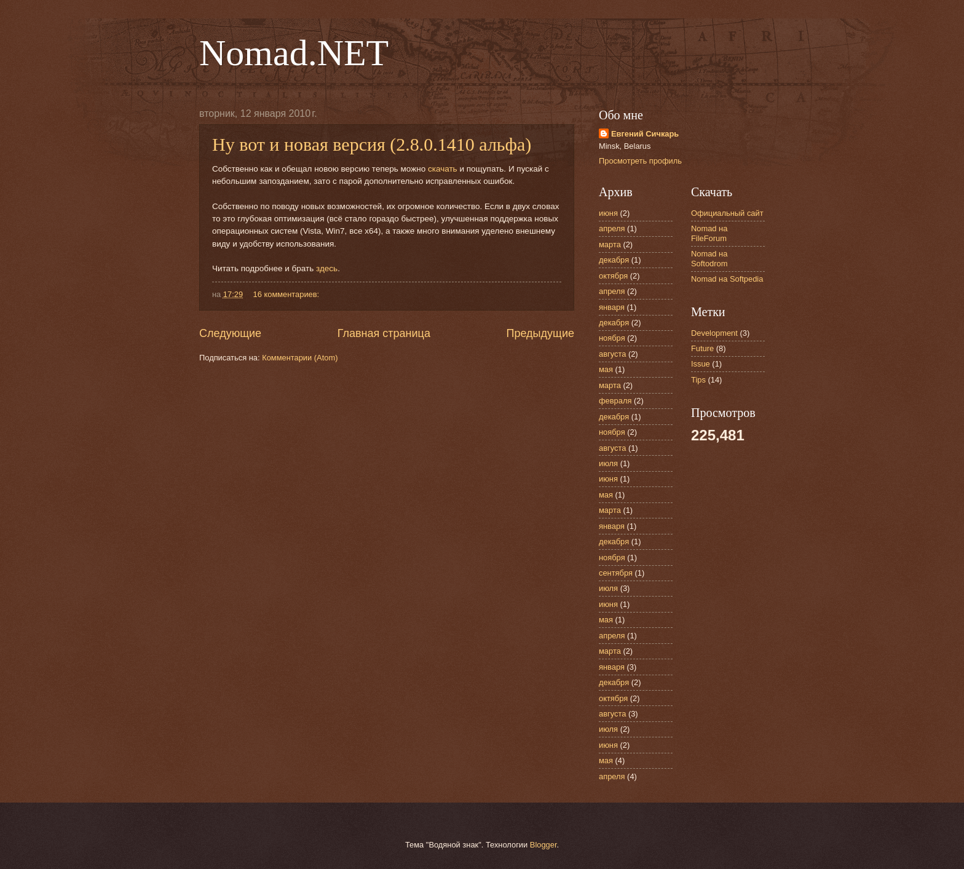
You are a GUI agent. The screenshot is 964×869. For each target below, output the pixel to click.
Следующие (230, 333)
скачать (442, 168)
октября (613, 275)
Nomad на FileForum (709, 233)
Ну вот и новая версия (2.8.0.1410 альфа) (371, 144)
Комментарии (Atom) (300, 357)
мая (606, 369)
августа (612, 354)
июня (608, 213)
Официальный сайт (727, 213)
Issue (700, 363)
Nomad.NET (294, 53)
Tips (698, 379)
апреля (612, 228)
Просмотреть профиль (640, 160)
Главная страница (384, 333)
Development (714, 333)
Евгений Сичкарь (645, 133)
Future (702, 348)
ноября (612, 338)
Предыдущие (540, 333)
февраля (615, 400)
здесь (327, 268)
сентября (616, 572)
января (612, 307)
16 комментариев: (287, 294)
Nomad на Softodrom (709, 258)
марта (610, 244)
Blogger (543, 844)
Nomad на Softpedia (727, 279)
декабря (614, 259)
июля (608, 463)
